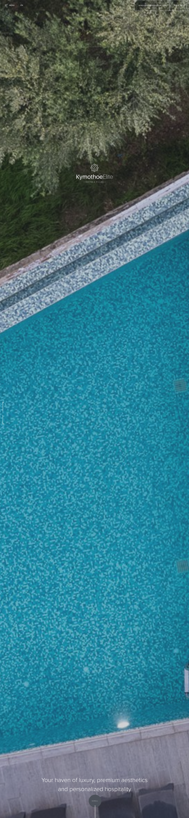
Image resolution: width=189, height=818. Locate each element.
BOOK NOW (179, 5)
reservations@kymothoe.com (152, 5)
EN (21, 5)
